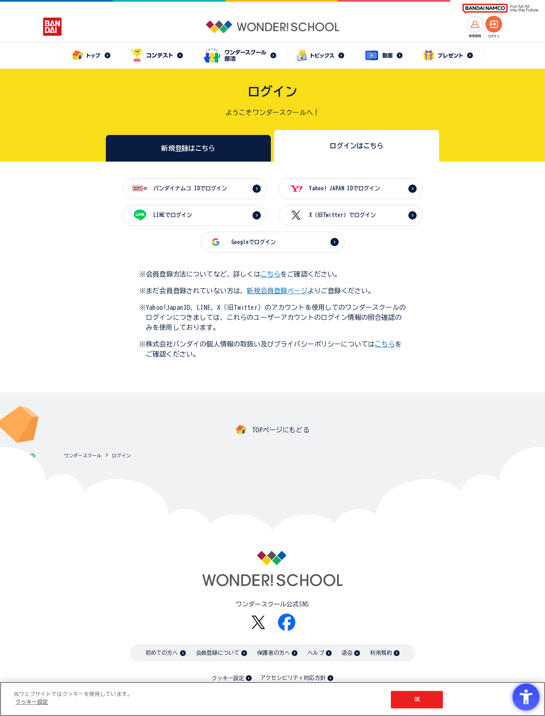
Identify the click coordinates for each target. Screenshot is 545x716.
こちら (270, 274)
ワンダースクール (82, 455)
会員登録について (218, 653)
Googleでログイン (253, 242)
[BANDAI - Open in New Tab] (52, 26)
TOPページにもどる (281, 430)
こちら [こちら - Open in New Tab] (385, 344)
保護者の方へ (273, 653)
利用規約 (381, 653)
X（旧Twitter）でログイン (342, 215)
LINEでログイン (172, 215)
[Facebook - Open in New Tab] (286, 622)
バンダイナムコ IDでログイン (190, 188)
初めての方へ (161, 653)
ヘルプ (316, 653)
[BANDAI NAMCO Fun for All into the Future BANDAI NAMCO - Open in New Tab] (500, 9)
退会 (347, 653)
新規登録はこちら (188, 148)
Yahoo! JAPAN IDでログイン (344, 188)
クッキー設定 (228, 678)
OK (417, 699)
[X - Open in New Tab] (258, 622)
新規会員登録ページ (277, 290)
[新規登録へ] (475, 24)
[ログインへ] (493, 24)
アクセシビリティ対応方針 (293, 678)
